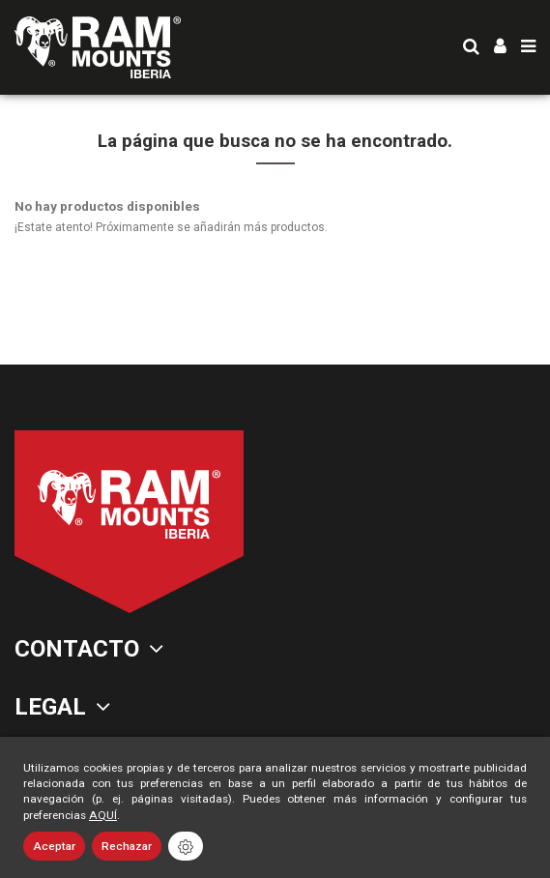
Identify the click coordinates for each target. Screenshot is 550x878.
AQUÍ (103, 815)
